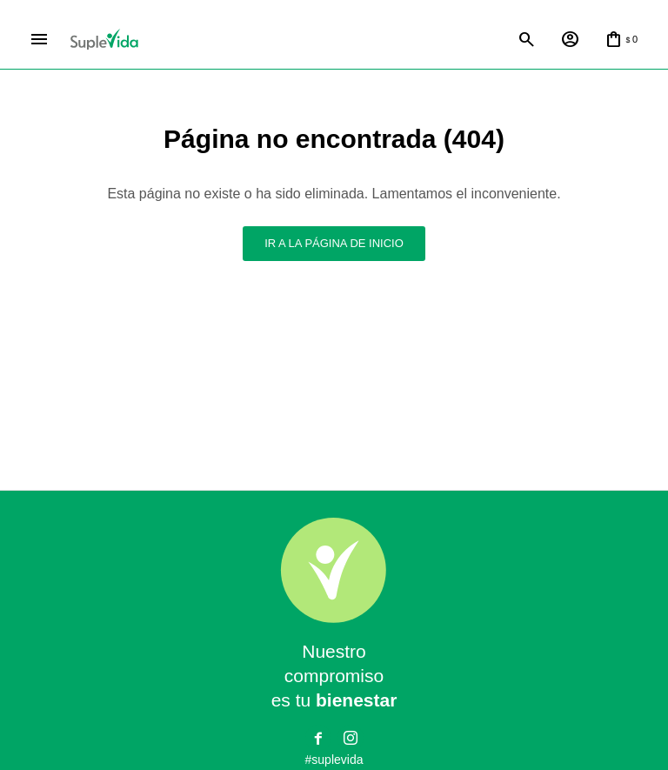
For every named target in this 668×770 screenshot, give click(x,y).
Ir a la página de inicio (334, 243)
